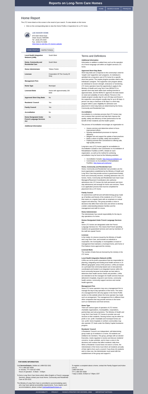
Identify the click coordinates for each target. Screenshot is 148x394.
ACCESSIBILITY (42, 392)
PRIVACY (55, 392)
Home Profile (33, 50)
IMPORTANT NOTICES (104, 392)
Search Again (113, 9)
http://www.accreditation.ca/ (112, 159)
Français (127, 9)
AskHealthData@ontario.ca (52, 387)
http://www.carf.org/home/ (102, 163)
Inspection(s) (47, 50)
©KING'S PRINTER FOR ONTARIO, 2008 (77, 392)
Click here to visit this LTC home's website (47, 44)
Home (101, 9)
